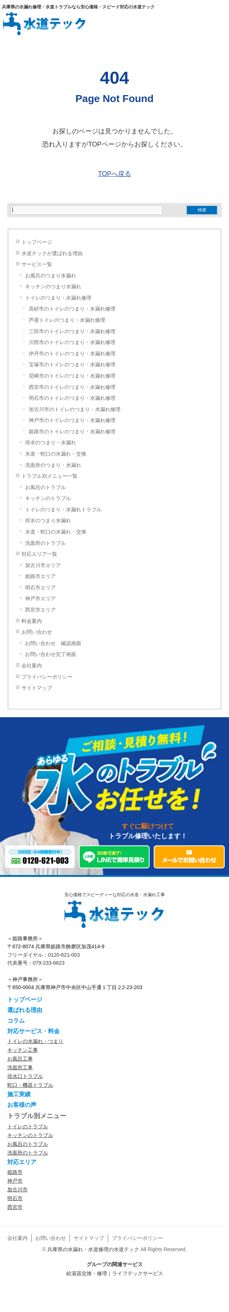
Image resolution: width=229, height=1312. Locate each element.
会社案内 (31, 665)
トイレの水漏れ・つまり (35, 1041)
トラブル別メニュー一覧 (49, 476)
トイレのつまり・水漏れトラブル (63, 509)
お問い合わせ (36, 632)
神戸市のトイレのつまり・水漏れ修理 (72, 420)
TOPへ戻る (114, 173)
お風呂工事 (20, 1059)
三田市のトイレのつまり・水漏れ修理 (72, 331)
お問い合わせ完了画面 (50, 654)
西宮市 (15, 1207)
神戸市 (15, 1181)
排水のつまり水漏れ (48, 520)
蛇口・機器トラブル (30, 1085)
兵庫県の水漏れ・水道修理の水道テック (93, 1249)
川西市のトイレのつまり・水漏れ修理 (72, 342)
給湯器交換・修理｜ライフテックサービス (114, 1273)
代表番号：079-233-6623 (35, 963)
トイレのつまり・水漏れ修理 (58, 298)
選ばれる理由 (24, 1010)
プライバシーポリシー (46, 677)
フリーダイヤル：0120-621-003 (43, 955)
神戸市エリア (40, 598)
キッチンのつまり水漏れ (53, 286)
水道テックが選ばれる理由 (52, 253)
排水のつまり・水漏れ (50, 442)
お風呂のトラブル (45, 487)
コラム (16, 1021)
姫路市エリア (40, 576)
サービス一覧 (36, 264)
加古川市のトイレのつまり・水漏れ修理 (75, 409)
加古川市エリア (43, 565)
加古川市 (17, 1189)
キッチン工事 (22, 1050)
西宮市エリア (40, 610)
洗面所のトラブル (45, 543)
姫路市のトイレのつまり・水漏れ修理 (72, 431)
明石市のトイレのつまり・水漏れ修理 (72, 398)
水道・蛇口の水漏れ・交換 (55, 454)
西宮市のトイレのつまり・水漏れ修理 (72, 387)
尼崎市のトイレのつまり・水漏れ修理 (72, 376)
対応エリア (21, 1162)
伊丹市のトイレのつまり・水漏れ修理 (72, 353)
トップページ (36, 242)
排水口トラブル (25, 1076)
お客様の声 (21, 1105)
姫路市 (15, 1172)
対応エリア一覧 (39, 554)
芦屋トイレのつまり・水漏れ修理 (67, 320)
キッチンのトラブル (48, 498)
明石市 (15, 1198)
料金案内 (31, 621)
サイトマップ (36, 688)
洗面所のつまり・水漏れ (53, 465)
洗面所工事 (20, 1067)
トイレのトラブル (27, 1126)
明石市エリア (40, 587)
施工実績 (19, 1094)
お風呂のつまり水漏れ (50, 275)
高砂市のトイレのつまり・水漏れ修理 (72, 309)
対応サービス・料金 (33, 1031)
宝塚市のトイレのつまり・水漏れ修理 (72, 364)
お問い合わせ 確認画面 (53, 643)
